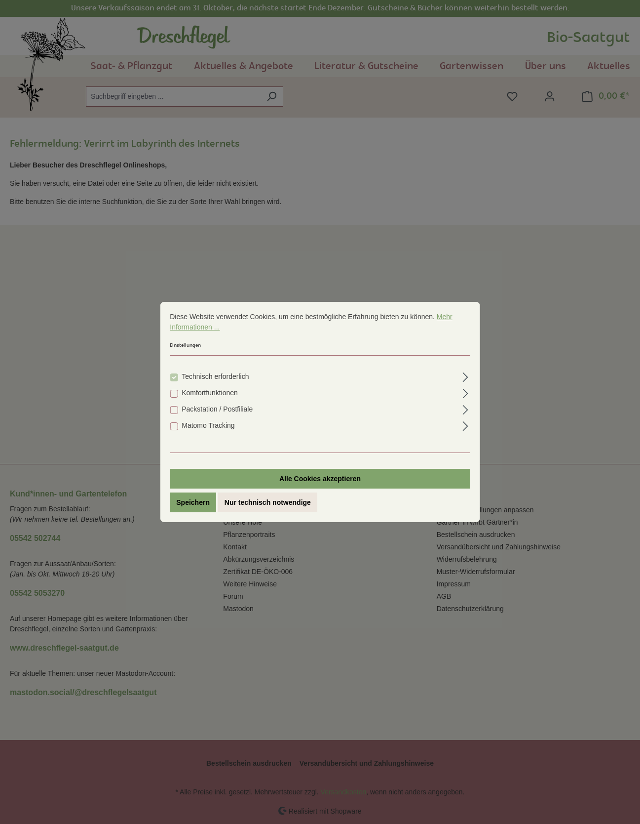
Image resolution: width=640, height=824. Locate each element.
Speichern (193, 504)
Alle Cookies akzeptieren (320, 481)
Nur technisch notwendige (268, 504)
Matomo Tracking (208, 427)
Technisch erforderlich (215, 378)
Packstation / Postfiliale (217, 411)
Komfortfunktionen (210, 395)
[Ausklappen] (465, 377)
